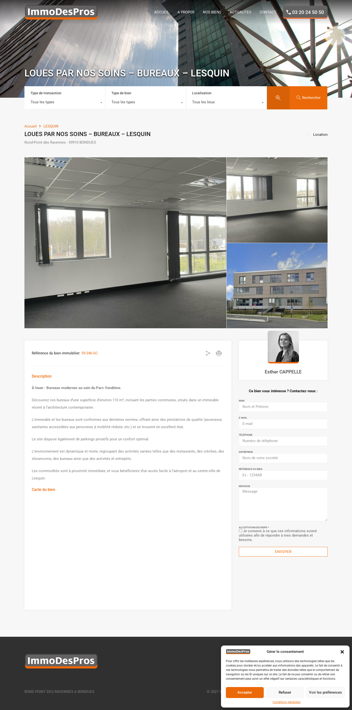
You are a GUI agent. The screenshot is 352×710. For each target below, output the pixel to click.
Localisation (201, 93)
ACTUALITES (240, 12)
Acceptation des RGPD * (254, 527)
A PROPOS (186, 12)
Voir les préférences (325, 692)
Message (244, 486)
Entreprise (246, 452)
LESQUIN (51, 126)
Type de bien (121, 93)
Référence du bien (250, 469)
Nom (241, 401)
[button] (342, 651)
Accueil (30, 126)
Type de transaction (46, 93)
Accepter (244, 692)
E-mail (243, 418)
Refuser (285, 692)
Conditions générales (286, 702)
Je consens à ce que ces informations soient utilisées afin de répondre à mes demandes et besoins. (278, 535)
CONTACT (268, 12)
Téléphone (246, 435)
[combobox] (64, 103)
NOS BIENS (212, 12)
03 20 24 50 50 (308, 12)
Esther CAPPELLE (283, 372)
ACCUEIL (161, 12)
